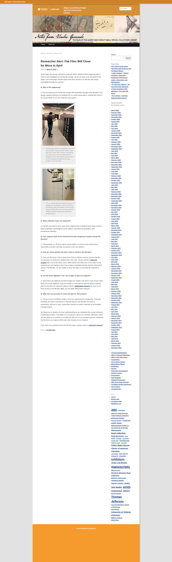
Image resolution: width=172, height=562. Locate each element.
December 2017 (116, 230)
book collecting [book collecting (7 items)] (118, 433)
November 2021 (116, 178)
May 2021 (114, 187)
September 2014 (116, 302)
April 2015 (114, 286)
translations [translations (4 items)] (115, 509)
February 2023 (116, 160)
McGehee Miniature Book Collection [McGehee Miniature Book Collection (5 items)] (121, 474)
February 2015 (116, 291)
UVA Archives (115, 387)
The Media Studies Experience (121, 384)
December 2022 (116, 162)
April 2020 (114, 203)
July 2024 (114, 140)
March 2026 (115, 110)
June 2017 (114, 239)
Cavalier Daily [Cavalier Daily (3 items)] (115, 440)
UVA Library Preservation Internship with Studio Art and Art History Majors (121, 69)
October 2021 (115, 180)
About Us (51, 44)
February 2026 (116, 112)
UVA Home (8, 1)
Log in (113, 397)
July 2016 (114, 257)
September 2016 (116, 255)
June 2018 (114, 221)
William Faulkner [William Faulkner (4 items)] (117, 518)
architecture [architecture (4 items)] (127, 420)
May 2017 (114, 241)
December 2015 (116, 271)
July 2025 (114, 124)
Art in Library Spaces (118, 362)
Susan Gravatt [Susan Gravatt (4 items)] (116, 493)
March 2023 (115, 158)
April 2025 (114, 128)
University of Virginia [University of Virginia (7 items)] (121, 512)
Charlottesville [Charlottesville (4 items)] (124, 440)
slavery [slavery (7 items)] (126, 491)
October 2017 (115, 232)
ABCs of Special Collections (120, 355)
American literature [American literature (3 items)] (116, 420)
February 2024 (116, 142)
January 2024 (115, 144)
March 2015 (115, 289)
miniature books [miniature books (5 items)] (117, 480)
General (113, 368)
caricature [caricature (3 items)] (118, 438)
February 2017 (116, 248)
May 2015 (114, 284)
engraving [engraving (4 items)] (122, 456)
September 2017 (116, 234)
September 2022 (116, 167)
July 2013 (114, 332)
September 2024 (116, 135)
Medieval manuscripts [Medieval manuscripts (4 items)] (118, 478)
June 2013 (114, 334)
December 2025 (116, 115)
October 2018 (115, 216)
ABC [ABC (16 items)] (114, 410)
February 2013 (116, 343)
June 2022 (114, 171)
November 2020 (116, 196)
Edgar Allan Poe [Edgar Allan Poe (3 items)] (123, 453)
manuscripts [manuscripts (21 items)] (120, 467)
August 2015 (115, 280)
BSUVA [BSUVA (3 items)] (113, 438)
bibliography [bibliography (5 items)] (116, 430)
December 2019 (116, 205)
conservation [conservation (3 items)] (114, 453)
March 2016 (115, 264)
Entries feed (115, 399)
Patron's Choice (116, 373)
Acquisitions (115, 359)
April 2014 (114, 311)
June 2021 (114, 185)
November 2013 (116, 323)
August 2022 (115, 169)
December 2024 (116, 133)
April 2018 (114, 223)
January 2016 (115, 268)
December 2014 (116, 296)
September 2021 (116, 183)
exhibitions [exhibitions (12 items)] (118, 459)
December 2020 (116, 194)
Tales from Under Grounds (120, 382)
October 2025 (115, 119)
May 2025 (114, 126)
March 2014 (115, 314)
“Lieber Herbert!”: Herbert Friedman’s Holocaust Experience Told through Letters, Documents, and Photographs (119, 77)
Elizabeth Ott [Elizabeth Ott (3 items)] (114, 456)
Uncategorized (50, 330)
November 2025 (116, 117)
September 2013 (116, 327)
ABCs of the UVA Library (119, 357)
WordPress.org (116, 403)
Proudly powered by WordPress (86, 528)
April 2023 (114, 155)
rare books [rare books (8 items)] (116, 487)
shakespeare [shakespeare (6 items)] (116, 491)
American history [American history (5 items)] (118, 418)
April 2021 (114, 189)
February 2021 (116, 192)
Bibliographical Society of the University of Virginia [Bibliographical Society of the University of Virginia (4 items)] (120, 427)
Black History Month (118, 364)
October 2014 (115, 300)
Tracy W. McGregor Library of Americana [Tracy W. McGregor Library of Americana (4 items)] (120, 506)
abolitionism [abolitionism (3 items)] (121, 410)
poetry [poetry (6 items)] (127, 483)
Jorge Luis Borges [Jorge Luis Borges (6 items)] (119, 463)
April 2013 (114, 338)
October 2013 (115, 325)
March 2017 (115, 246)
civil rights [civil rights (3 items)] (124, 443)
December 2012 (116, 348)
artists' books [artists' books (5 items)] (116, 423)
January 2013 (115, 345)
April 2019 (114, 214)
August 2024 (115, 137)
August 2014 (115, 305)
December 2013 (116, 320)
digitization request (82, 286)
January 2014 (115, 318)
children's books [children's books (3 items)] (115, 443)
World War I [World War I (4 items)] (115, 520)
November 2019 (116, 207)
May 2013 (114, 336)
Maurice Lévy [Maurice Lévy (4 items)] (115, 470)
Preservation (115, 375)
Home (43, 44)
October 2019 (115, 210)
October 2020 (115, 198)
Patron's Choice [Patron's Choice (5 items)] (117, 483)
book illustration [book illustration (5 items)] (117, 436)
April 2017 (114, 244)
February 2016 (116, 266)
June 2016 (114, 259)
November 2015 (116, 273)
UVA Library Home (19, 1)
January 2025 (115, 131)
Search (113, 54)
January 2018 (115, 228)
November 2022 (116, 164)
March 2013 (115, 341)
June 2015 (114, 282)
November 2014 (116, 298)
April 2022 (114, 173)
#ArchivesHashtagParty (119, 353)
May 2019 (114, 212)
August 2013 (115, 330)
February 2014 (116, 316)
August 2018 (115, 219)
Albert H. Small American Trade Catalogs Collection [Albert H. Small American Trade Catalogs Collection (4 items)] (120, 414)
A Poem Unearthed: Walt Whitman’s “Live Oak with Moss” (119, 91)
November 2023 (116, 146)
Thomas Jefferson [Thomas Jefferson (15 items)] (117, 499)
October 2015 (115, 275)
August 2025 (115, 121)
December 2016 (116, 253)
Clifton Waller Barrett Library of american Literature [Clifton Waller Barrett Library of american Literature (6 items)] (120, 448)
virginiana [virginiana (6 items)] (115, 515)
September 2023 (116, 149)
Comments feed (116, 401)
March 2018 (115, 225)
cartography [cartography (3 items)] (125, 438)
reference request (95, 325)
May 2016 (114, 262)
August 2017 (115, 237)
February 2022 (116, 176)
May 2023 (114, 153)
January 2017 (115, 250)
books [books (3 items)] (126, 436)
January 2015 (115, 293)
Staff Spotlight (116, 378)
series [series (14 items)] (127, 486)
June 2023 (114, 151)
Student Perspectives (118, 380)
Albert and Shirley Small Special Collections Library (75, 10)
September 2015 (116, 277)
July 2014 (114, 307)
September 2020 (116, 201)
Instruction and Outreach (119, 371)
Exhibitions (115, 366)
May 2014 (114, 309)
